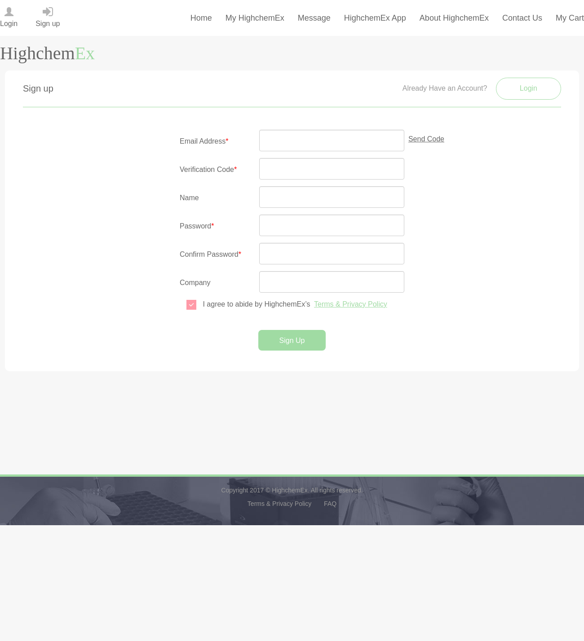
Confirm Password (210, 254)
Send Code (426, 139)
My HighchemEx (255, 17)
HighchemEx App (375, 17)
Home (201, 17)
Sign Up (292, 340)
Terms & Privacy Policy (350, 304)
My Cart (570, 17)
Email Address (204, 141)
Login (528, 88)
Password (197, 226)
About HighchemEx (454, 17)
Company (195, 282)
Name (189, 198)
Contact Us (522, 17)
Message (314, 17)
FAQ (330, 503)
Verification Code (208, 169)
